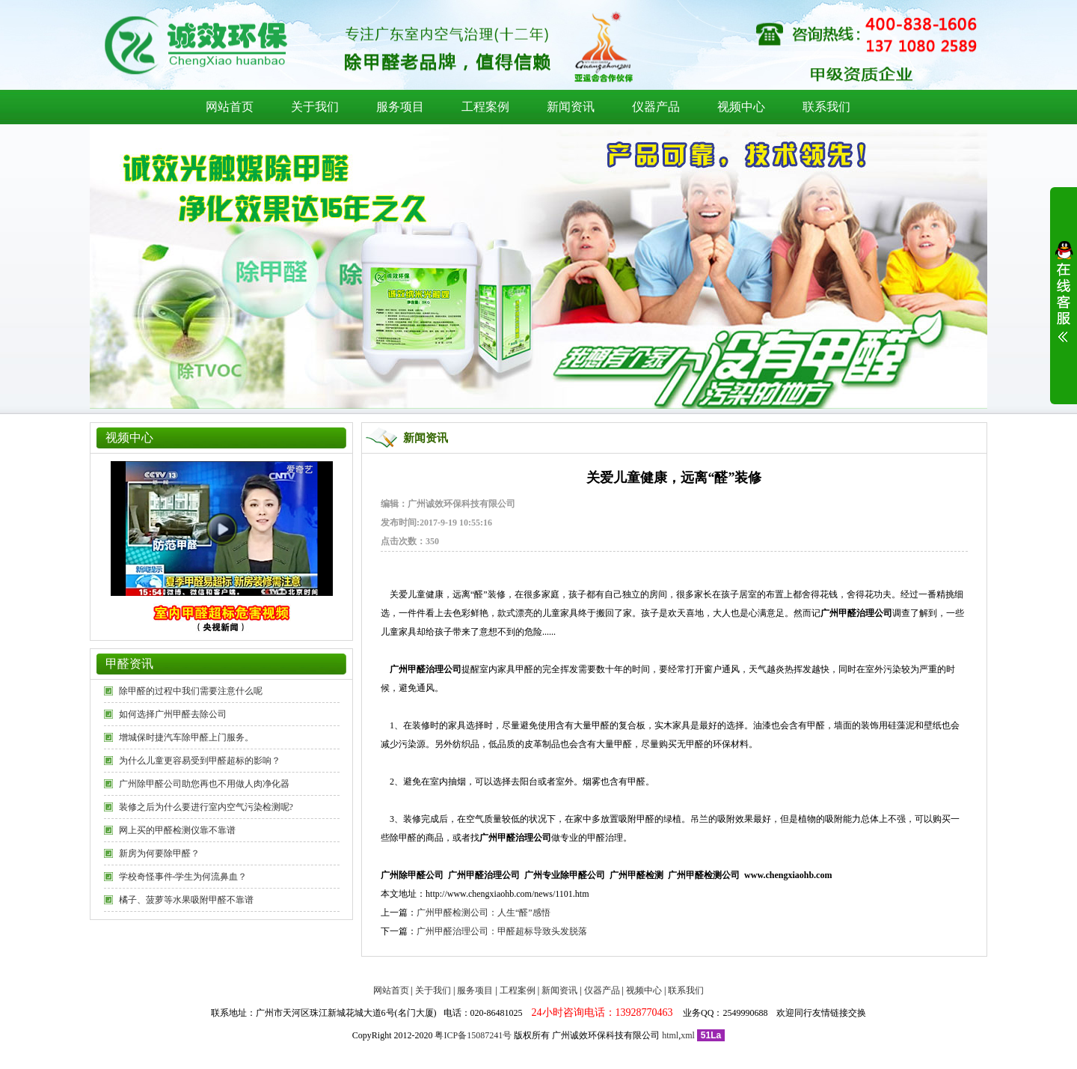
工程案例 (485, 106)
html (670, 1035)
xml (688, 1035)
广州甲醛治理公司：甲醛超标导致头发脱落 (502, 931)
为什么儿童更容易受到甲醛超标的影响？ (199, 760)
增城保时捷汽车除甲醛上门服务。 (186, 737)
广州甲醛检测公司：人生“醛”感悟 (483, 912)
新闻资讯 (571, 106)
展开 (1063, 301)
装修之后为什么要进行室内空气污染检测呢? (206, 807)
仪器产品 (656, 106)
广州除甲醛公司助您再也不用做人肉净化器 (204, 784)
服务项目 (400, 106)
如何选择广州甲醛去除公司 (173, 714)
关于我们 (315, 106)
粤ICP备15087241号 (473, 1035)
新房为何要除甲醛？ (159, 853)
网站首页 (230, 106)
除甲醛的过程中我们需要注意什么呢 (191, 691)
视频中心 (741, 106)
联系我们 (826, 106)
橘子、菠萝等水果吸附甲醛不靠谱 (186, 900)
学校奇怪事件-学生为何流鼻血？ (183, 876)
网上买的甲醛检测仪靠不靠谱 (177, 830)
